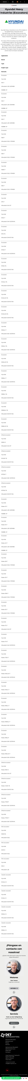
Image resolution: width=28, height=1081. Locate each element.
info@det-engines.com (11, 1063)
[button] (24, 2)
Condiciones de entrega (14, 1075)
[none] (19, 2)
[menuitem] (19, 2)
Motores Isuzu (9, 1041)
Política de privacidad (23, 1074)
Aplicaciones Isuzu (10, 1048)
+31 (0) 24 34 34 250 (10, 1062)
